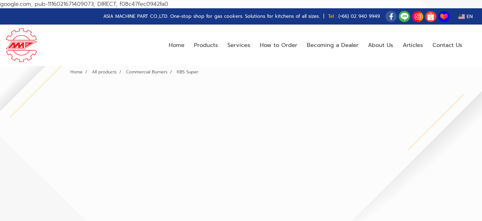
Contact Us (447, 45)
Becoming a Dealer (332, 45)
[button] (472, 45)
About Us (380, 45)
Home (176, 45)
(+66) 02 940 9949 (359, 16)
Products (206, 45)
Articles (413, 45)
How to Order (278, 45)
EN (465, 16)
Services (238, 45)
